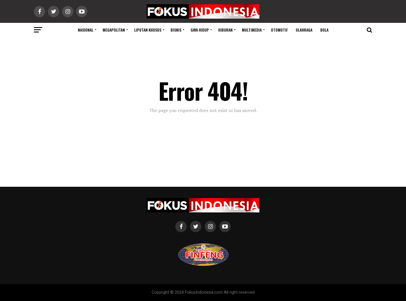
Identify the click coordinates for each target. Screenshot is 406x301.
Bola (324, 30)
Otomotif (279, 30)
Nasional (85, 30)
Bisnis (176, 30)
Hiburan (225, 30)
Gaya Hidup (200, 30)
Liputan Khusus (147, 30)
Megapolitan (114, 30)
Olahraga (304, 30)
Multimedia (252, 30)
